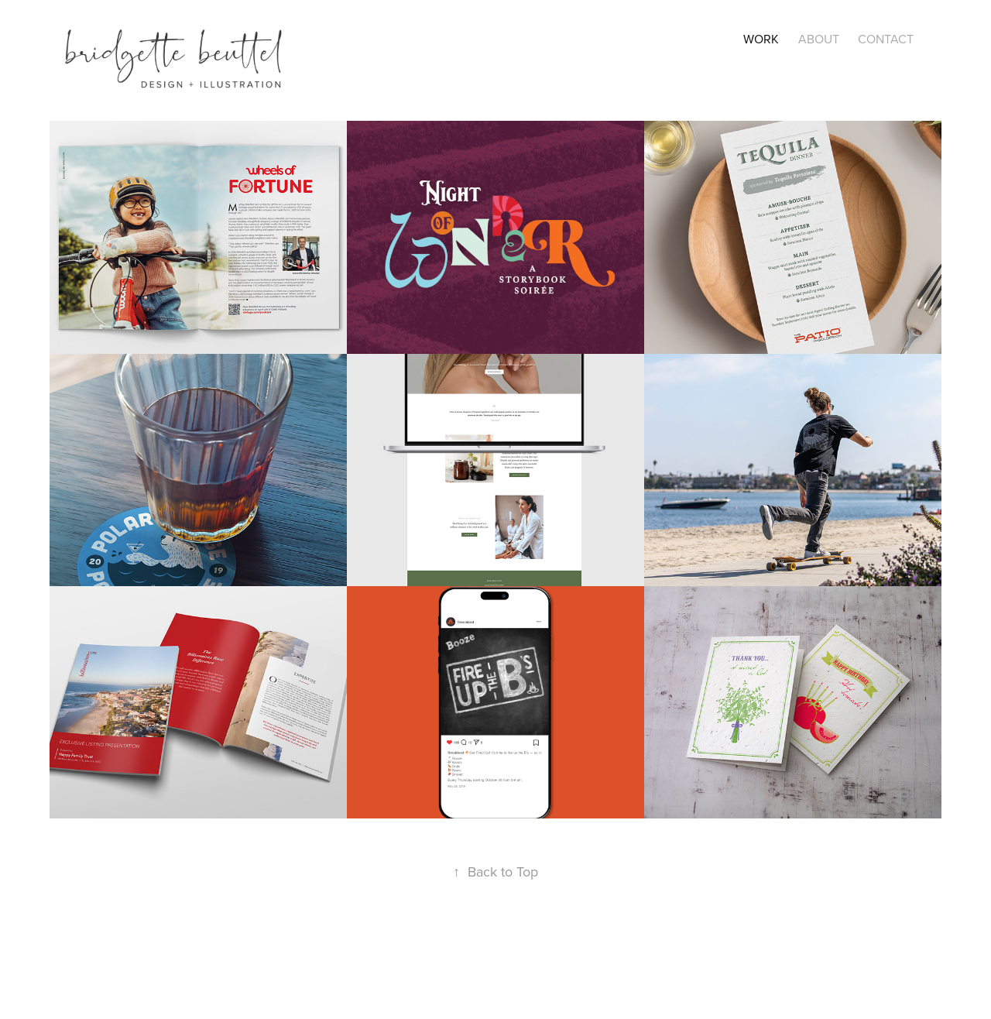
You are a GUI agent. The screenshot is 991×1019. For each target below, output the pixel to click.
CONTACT (886, 38)
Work (761, 38)
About (818, 38)
